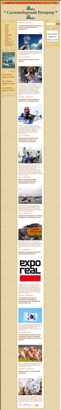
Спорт (19, 135)
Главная (7, 2)
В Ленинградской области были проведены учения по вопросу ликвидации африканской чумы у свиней (30, 337)
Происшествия (21, 368)
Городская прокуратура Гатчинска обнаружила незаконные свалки (30, 216)
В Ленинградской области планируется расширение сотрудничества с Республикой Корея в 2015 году (29, 300)
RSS (54, 2)
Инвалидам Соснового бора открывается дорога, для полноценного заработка (28, 139)
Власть (19, 404)
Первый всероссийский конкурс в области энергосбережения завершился (30, 27)
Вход (18, 2)
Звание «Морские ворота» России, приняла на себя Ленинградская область (27, 181)
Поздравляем (21, 96)
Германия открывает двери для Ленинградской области (29, 252)
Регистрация (13, 2)
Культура (20, 213)
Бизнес (19, 56)
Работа (20, 177)
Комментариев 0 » (27, 56)
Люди (19, 249)
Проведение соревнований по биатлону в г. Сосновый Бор (29, 100)
